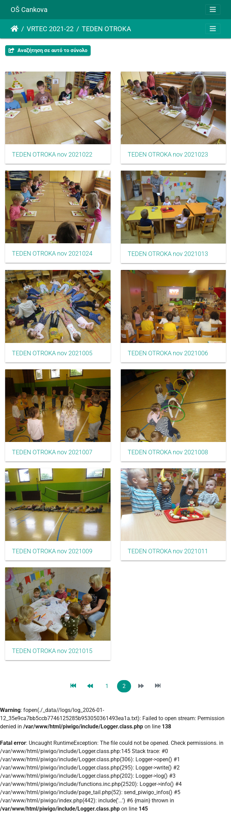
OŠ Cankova (29, 9)
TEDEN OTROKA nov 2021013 (168, 253)
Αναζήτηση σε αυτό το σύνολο (48, 50)
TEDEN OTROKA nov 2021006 (168, 353)
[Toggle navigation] (212, 9)
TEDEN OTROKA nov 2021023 (168, 154)
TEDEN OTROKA (106, 29)
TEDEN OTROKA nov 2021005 (52, 353)
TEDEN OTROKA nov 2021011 (168, 551)
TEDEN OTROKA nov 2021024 (52, 253)
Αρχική (14, 29)
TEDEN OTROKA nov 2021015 (52, 651)
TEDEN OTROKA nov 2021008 (168, 452)
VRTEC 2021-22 (50, 29)
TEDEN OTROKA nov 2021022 (52, 154)
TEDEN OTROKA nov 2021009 (52, 551)
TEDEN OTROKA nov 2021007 (52, 452)
